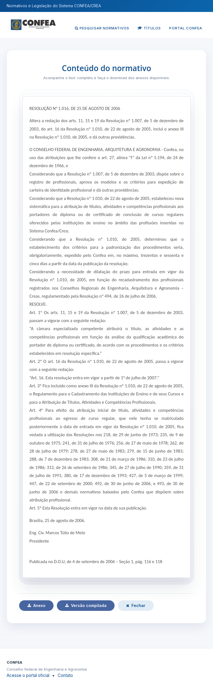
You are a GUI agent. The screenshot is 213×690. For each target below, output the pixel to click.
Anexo (36, 605)
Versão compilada (85, 605)
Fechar (135, 605)
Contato (65, 675)
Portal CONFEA (185, 28)
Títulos (149, 28)
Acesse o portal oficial (28, 675)
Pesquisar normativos (102, 28)
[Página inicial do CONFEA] (33, 22)
